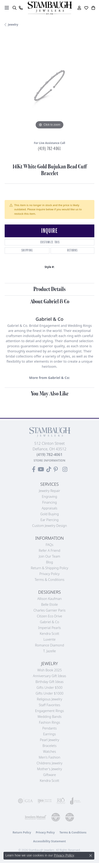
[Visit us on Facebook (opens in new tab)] (33, 469)
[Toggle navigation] (7, 7)
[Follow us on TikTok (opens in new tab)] (48, 469)
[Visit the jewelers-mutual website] (35, 817)
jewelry (13, 25)
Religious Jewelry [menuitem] (49, 699)
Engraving (49, 496)
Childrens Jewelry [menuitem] (49, 763)
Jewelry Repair (49, 490)
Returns (72, 250)
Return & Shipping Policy (49, 568)
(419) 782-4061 (49, 149)
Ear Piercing (50, 520)
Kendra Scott (49, 633)
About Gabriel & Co (49, 301)
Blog (49, 562)
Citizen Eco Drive (49, 616)
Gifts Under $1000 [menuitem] (50, 693)
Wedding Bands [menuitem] (49, 716)
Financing (49, 502)
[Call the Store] (49, 454)
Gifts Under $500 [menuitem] (49, 687)
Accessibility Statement (49, 841)
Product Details (49, 289)
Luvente (49, 639)
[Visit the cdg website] (55, 817)
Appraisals (49, 508)
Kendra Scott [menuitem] (49, 780)
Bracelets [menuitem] (50, 745)
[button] (14, 7)
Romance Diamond (49, 645)
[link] (20, 7)
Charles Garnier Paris (50, 610)
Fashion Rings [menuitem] (49, 722)
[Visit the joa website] (75, 801)
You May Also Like (49, 393)
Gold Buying (49, 514)
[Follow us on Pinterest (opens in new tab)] (56, 469)
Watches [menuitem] (49, 751)
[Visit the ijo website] (44, 801)
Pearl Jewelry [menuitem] (49, 740)
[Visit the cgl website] (69, 817)
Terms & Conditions (50, 579)
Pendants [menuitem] (49, 728)
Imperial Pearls (49, 628)
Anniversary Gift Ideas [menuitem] (49, 676)
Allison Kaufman (49, 598)
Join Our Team (49, 556)
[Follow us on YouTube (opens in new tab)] (41, 469)
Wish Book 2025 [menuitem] (49, 670)
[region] (49, 85)
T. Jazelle (49, 651)
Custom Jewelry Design (49, 525)
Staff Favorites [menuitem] (49, 705)
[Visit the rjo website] (60, 801)
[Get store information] (49, 460)
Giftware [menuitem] (49, 775)
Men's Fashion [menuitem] (49, 757)
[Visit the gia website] (25, 801)
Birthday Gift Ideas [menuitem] (49, 681)
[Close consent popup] (90, 855)
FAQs (49, 544)
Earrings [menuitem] (49, 734)
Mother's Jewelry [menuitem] (49, 769)
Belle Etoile (49, 604)
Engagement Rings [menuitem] (49, 711)
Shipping (27, 250)
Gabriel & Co (49, 622)
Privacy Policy (49, 574)
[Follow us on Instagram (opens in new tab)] (64, 469)
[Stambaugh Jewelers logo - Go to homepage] (49, 8)
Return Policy (22, 832)
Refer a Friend (49, 550)
